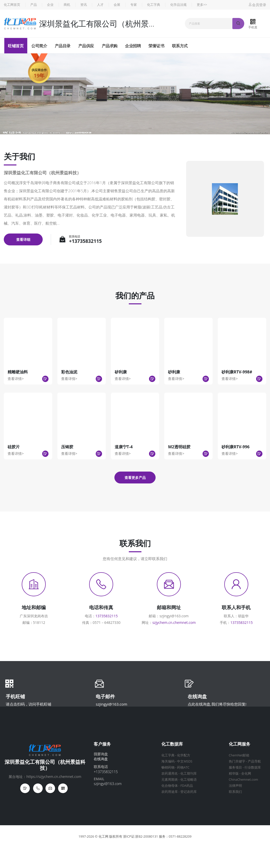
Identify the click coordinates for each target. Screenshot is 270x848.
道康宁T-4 (124, 447)
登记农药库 (188, 792)
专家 (133, 5)
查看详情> (16, 378)
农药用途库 (169, 792)
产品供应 (86, 46)
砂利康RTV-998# (237, 372)
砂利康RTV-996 (236, 447)
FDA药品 (186, 785)
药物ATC (183, 767)
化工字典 (153, 5)
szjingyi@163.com (111, 704)
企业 (50, 5)
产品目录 (62, 46)
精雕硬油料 (18, 372)
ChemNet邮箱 (239, 755)
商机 (67, 5)
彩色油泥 (69, 372)
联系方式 (180, 46)
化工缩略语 (188, 779)
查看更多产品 (135, 477)
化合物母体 (169, 785)
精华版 (234, 773)
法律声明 (235, 785)
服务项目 (235, 767)
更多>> (202, 5)
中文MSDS (184, 761)
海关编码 (168, 761)
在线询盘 (197, 697)
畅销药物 (168, 767)
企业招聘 (133, 46)
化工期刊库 (188, 773)
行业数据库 (252, 767)
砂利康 (174, 372)
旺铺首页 (15, 46)
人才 (100, 5)
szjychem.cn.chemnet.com (174, 622)
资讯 (83, 5)
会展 (117, 5)
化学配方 (183, 755)
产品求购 (109, 46)
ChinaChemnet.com (243, 779)
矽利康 (121, 372)
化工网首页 (12, 5)
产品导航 (254, 761)
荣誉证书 (156, 46)
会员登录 (257, 4)
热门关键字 (237, 761)
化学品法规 (178, 5)
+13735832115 (85, 241)
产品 (33, 5)
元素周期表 (169, 779)
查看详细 (23, 239)
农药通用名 (169, 773)
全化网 (246, 773)
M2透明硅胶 (179, 447)
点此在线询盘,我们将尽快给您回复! (217, 704)
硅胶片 (14, 447)
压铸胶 (67, 447)
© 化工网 (101, 836)
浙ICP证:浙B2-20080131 (140, 836)
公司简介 (39, 46)
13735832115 (106, 615)
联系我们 (235, 792)
